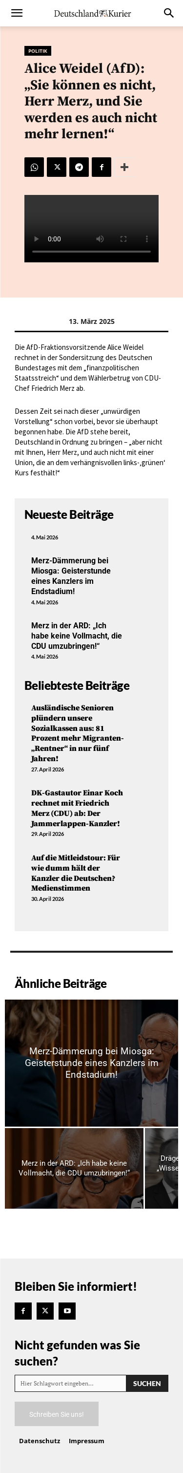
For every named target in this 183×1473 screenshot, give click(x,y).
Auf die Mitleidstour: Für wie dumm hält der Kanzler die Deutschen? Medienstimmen (75, 873)
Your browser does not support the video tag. (91, 228)
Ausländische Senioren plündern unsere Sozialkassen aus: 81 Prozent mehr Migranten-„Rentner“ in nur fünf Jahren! (77, 733)
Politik (37, 51)
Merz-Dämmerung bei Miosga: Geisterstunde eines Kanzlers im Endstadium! (71, 576)
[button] (16, 13)
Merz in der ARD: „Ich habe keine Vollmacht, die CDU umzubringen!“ (76, 636)
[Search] (147, 1383)
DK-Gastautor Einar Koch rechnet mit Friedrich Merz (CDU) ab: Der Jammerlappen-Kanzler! (77, 808)
